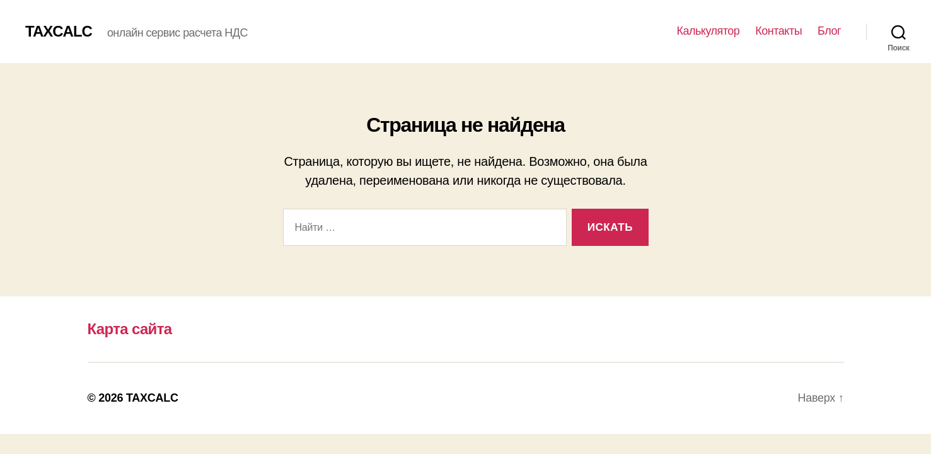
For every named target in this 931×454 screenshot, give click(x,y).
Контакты (778, 31)
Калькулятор (707, 31)
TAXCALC (58, 31)
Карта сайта (130, 328)
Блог (829, 31)
